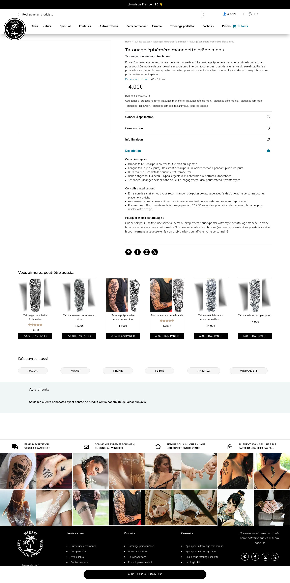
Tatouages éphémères (225, 100)
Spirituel (65, 26)
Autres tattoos (109, 26)
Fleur (159, 370)
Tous (35, 26)
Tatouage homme (149, 100)
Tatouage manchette (173, 100)
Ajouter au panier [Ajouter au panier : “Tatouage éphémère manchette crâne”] (123, 336)
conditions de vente (186, 438)
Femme (157, 26)
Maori (75, 370)
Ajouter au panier (145, 574)
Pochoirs (208, 26)
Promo (226, 26)
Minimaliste (248, 370)
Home (128, 41)
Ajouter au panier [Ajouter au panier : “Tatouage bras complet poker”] (254, 336)
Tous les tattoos (142, 41)
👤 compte (230, 14)
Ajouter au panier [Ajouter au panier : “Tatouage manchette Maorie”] (166, 336)
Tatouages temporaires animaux (169, 41)
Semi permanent (137, 26)
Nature (46, 26)
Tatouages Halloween (137, 105)
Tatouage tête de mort (198, 100)
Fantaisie (85, 26)
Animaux (204, 370)
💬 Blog (254, 14)
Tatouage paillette (182, 26)
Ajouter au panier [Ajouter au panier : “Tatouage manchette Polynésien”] (35, 336)
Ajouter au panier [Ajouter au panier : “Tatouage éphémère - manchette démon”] (210, 336)
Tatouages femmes (250, 100)
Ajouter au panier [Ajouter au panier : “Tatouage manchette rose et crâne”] (79, 336)
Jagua (32, 370)
